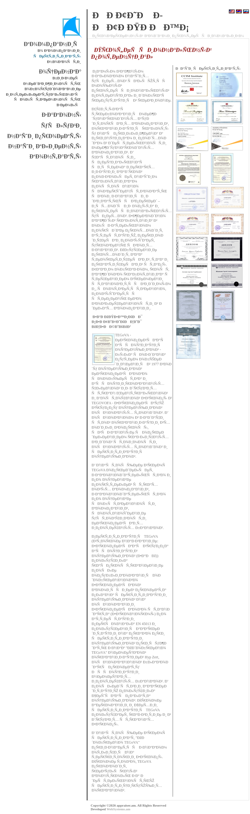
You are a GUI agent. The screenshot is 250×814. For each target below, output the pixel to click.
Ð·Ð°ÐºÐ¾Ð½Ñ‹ (61, 115)
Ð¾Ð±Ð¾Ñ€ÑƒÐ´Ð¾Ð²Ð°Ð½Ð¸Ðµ (52, 89)
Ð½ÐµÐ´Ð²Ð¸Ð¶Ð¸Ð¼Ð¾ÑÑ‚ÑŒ (52, 84)
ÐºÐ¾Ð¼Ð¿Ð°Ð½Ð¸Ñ (52, 44)
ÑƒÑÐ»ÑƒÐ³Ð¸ (61, 126)
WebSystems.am (118, 809)
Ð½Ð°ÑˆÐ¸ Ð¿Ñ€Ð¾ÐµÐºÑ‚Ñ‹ (44, 136)
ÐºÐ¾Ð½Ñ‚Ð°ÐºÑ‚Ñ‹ (55, 156)
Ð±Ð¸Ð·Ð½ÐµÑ (67, 78)
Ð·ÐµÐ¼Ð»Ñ (69, 105)
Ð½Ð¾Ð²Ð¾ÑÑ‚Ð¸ (64, 62)
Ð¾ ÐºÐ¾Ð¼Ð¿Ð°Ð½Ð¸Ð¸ (59, 50)
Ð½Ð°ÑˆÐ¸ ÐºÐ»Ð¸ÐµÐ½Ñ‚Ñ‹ (44, 146)
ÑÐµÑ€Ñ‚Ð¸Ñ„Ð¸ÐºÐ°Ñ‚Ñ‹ (57, 56)
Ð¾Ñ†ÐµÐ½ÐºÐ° (60, 72)
